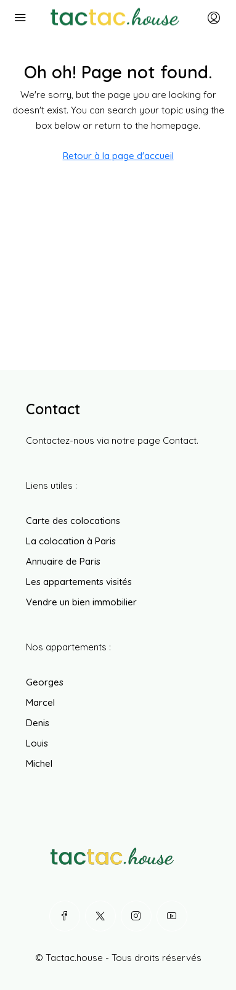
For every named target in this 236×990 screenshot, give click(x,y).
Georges (44, 682)
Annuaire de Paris (63, 561)
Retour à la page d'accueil (118, 156)
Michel (39, 763)
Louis (37, 743)
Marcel (40, 702)
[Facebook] (64, 916)
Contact (180, 440)
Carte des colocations (73, 520)
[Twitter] (100, 916)
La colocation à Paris (71, 541)
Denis (37, 723)
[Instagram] (136, 916)
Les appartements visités (79, 581)
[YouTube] (172, 916)
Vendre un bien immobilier (81, 602)
